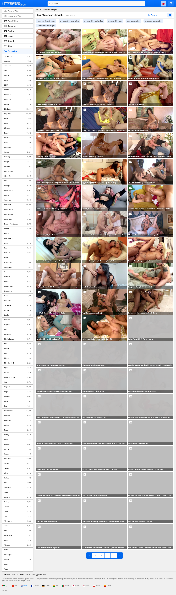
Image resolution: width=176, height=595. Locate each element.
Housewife (17, 291)
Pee (17, 406)
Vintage (17, 545)
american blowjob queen (46, 21)
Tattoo (17, 507)
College (17, 186)
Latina (17, 310)
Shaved (17, 463)
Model (17, 349)
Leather (17, 315)
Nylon (17, 368)
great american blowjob (153, 21)
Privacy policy (37, 575)
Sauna (17, 449)
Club (17, 181)
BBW (17, 85)
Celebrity (17, 166)
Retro (17, 440)
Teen (17, 511)
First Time (17, 253)
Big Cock (17, 114)
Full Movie (17, 262)
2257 (45, 575)
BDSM (17, 90)
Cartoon (17, 152)
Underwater (17, 535)
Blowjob (17, 128)
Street (17, 492)
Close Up (17, 176)
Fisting (17, 257)
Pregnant (17, 420)
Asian (17, 80)
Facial (17, 243)
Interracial (17, 301)
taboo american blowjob (46, 26)
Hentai (17, 281)
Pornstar (17, 416)
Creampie (17, 200)
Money (17, 358)
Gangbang (17, 267)
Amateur (17, 61)
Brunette (17, 133)
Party (17, 401)
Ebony (17, 229)
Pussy (17, 430)
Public (17, 425)
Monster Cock (17, 363)
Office (17, 372)
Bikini (17, 119)
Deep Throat (17, 210)
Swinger (17, 502)
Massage (17, 334)
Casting (17, 157)
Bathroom (17, 99)
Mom (17, 353)
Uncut (17, 531)
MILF (17, 329)
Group (17, 272)
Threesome (17, 521)
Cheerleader (17, 171)
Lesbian (17, 320)
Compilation (17, 190)
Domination (17, 219)
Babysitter (17, 95)
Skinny (17, 468)
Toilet (17, 526)
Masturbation (17, 339)
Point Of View (17, 411)
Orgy (17, 392)
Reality (17, 435)
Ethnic (17, 233)
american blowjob (133, 21)
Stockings (17, 487)
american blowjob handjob (93, 21)
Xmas (17, 564)
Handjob (17, 277)
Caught (17, 162)
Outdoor (17, 396)
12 (114, 555)
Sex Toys (17, 459)
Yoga (17, 569)
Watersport (17, 555)
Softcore (17, 478)
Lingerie (17, 325)
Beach (17, 104)
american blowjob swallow (69, 21)
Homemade (17, 286)
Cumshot (17, 205)
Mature (17, 344)
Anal (17, 71)
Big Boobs (17, 109)
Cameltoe (17, 147)
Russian (17, 444)
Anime (17, 75)
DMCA (28, 575)
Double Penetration (17, 224)
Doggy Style (17, 214)
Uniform (17, 540)
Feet (17, 248)
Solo (17, 483)
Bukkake (17, 138)
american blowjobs (115, 21)
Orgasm (17, 387)
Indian (17, 296)
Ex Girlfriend (17, 238)
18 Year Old (17, 56)
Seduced (17, 454)
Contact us (6, 575)
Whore (17, 559)
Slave (17, 473)
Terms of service (18, 575)
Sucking (17, 497)
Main (37, 10)
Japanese (17, 305)
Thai (17, 516)
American (17, 66)
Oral (17, 382)
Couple (17, 195)
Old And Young (17, 377)
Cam (17, 142)
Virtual (17, 550)
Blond (17, 123)
